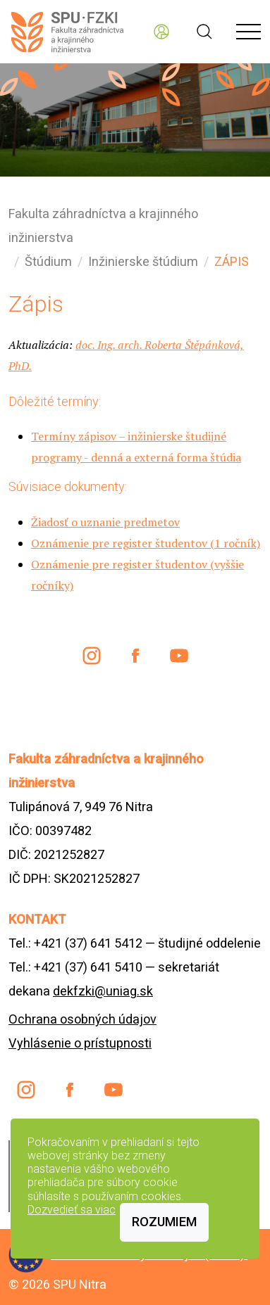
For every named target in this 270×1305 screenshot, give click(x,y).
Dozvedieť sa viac (71, 1209)
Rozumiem (164, 1221)
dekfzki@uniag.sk (103, 990)
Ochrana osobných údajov (82, 1019)
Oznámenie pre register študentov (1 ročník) (145, 543)
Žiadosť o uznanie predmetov (105, 522)
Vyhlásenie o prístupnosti (80, 1043)
